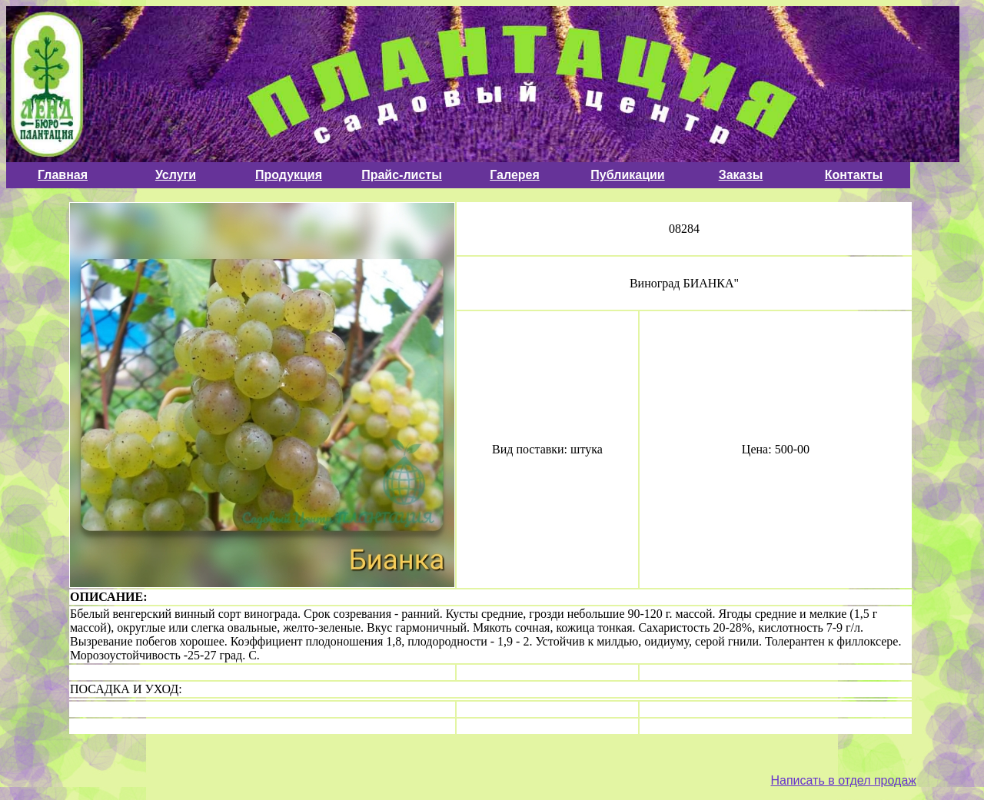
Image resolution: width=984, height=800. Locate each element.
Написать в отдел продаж (843, 780)
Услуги (175, 174)
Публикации (627, 174)
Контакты (854, 174)
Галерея (515, 174)
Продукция (288, 174)
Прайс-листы (401, 174)
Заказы (741, 174)
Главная (63, 174)
